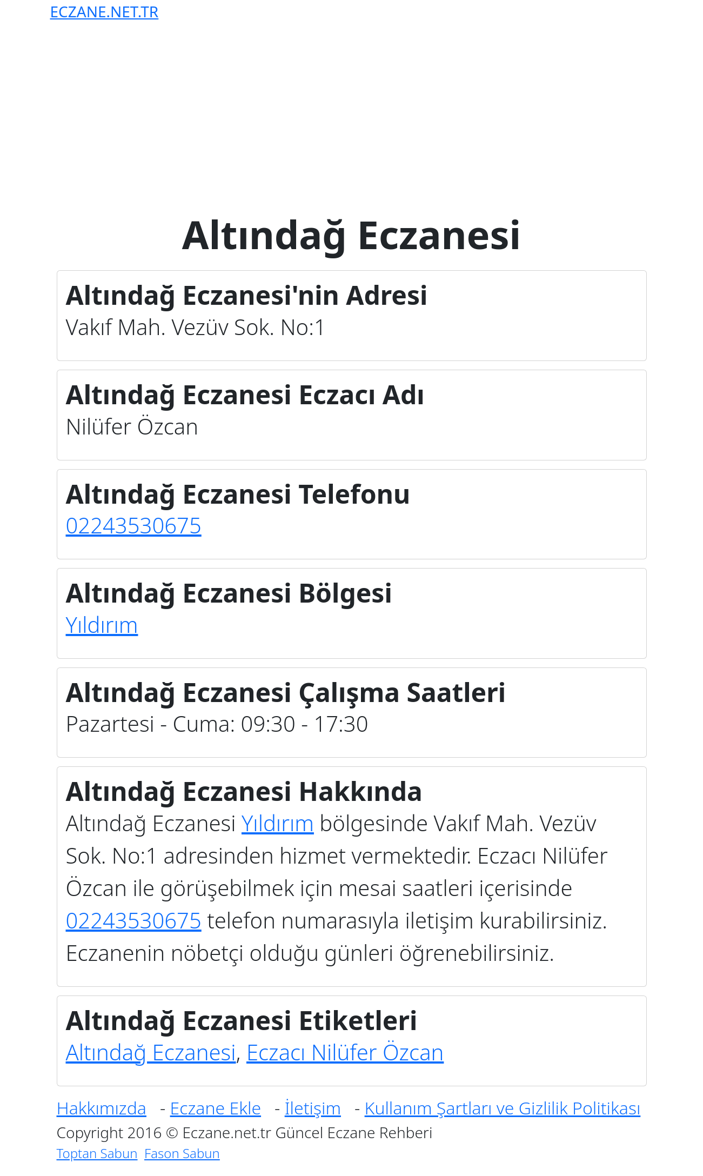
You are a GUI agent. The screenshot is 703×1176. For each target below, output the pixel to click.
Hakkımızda (101, 1107)
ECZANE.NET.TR (104, 11)
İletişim (313, 1107)
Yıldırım (102, 624)
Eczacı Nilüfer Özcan (345, 1052)
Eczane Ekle (216, 1107)
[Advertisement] (354, 112)
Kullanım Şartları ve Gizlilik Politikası (503, 1107)
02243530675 (134, 525)
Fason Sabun (182, 1153)
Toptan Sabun (97, 1153)
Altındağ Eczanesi (151, 1052)
